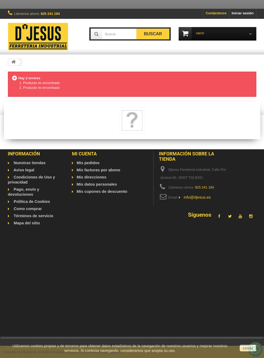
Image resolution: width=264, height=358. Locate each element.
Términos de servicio (33, 215)
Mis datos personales (97, 184)
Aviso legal (23, 170)
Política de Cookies (31, 201)
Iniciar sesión (242, 13)
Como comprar (27, 208)
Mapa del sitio (26, 223)
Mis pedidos (88, 162)
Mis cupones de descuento (102, 191)
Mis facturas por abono (98, 170)
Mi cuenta (84, 153)
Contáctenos (216, 13)
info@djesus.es (197, 197)
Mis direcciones (91, 177)
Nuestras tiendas (29, 162)
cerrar (248, 348)
